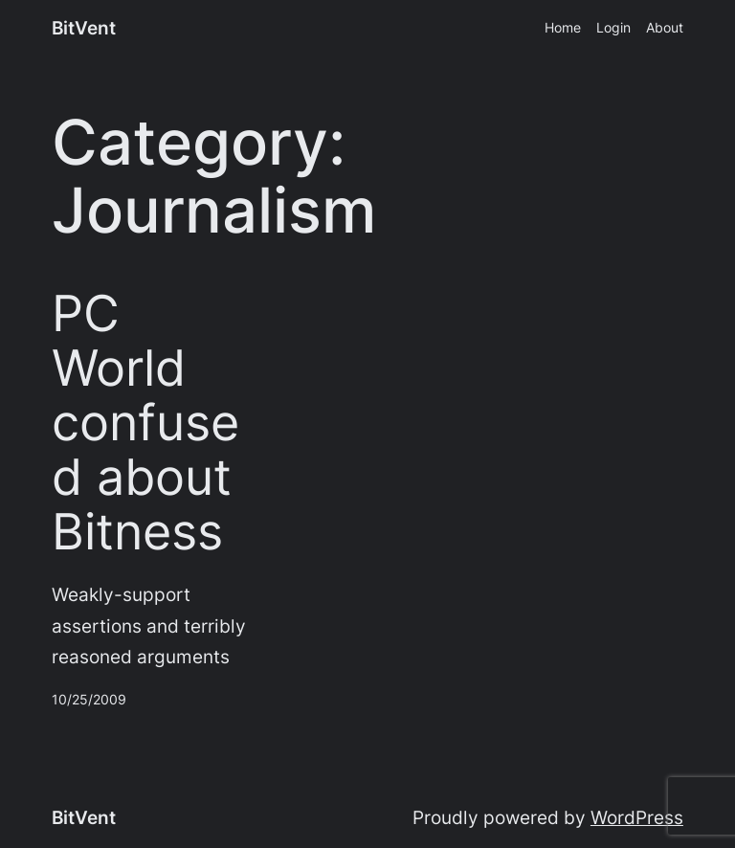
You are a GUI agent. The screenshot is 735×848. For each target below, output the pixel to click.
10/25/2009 (89, 699)
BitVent (84, 27)
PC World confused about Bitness (145, 423)
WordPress (636, 817)
